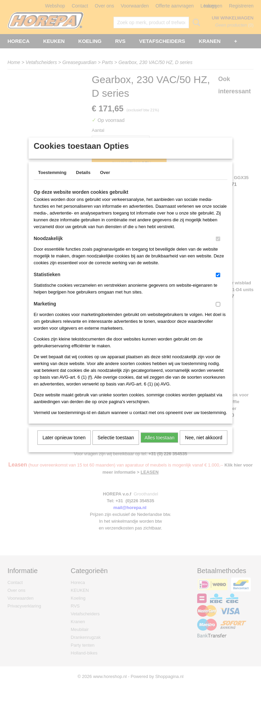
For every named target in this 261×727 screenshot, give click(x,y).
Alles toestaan (159, 446)
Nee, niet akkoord (203, 446)
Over (105, 181)
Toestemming (52, 181)
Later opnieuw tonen (64, 446)
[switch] (218, 248)
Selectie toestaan (116, 446)
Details (83, 181)
